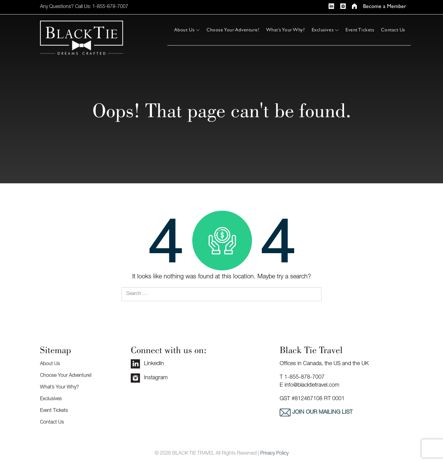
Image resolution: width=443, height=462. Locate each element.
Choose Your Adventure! (232, 29)
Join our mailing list (322, 412)
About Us (187, 29)
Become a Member (384, 6)
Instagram (149, 378)
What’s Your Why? (285, 29)
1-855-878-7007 (110, 7)
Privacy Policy (274, 453)
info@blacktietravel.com (312, 385)
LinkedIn (147, 364)
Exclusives (325, 29)
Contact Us (393, 29)
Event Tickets (359, 29)
